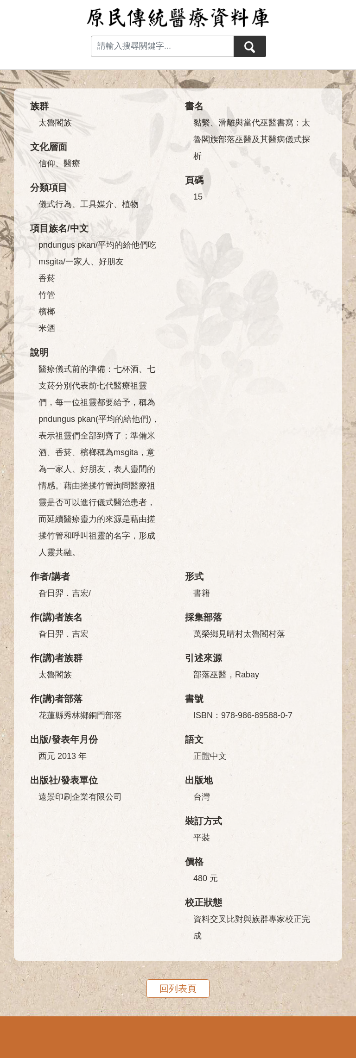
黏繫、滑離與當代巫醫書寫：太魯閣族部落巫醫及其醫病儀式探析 (251, 139)
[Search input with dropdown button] (162, 46)
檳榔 (46, 311)
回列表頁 (178, 988)
